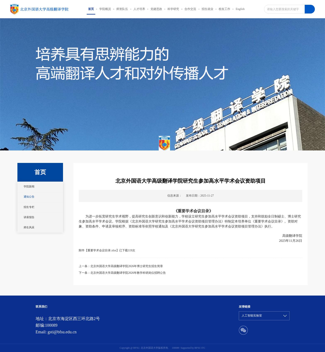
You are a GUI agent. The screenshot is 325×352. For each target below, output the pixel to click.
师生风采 (29, 227)
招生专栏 (29, 207)
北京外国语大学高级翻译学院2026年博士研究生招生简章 (126, 266)
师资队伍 (122, 9)
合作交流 (190, 9)
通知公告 (29, 196)
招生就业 (207, 9)
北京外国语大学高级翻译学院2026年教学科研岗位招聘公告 (128, 272)
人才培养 (139, 9)
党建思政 (156, 9)
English (240, 9)
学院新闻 (29, 186)
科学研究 (173, 9)
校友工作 (224, 9)
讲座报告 (29, 217)
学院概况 (105, 9)
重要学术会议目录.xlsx (101, 250)
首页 (91, 9)
